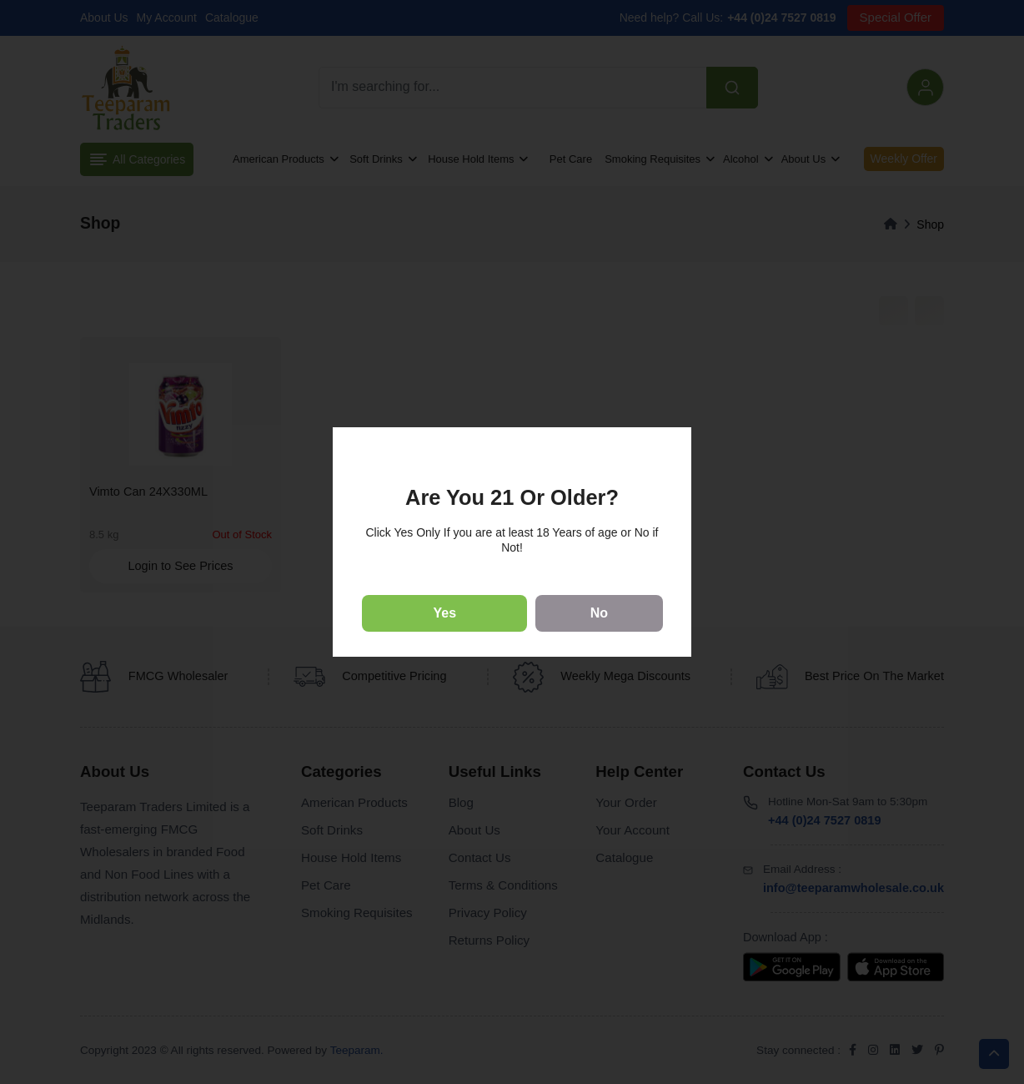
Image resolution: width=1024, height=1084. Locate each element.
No (599, 613)
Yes (445, 613)
